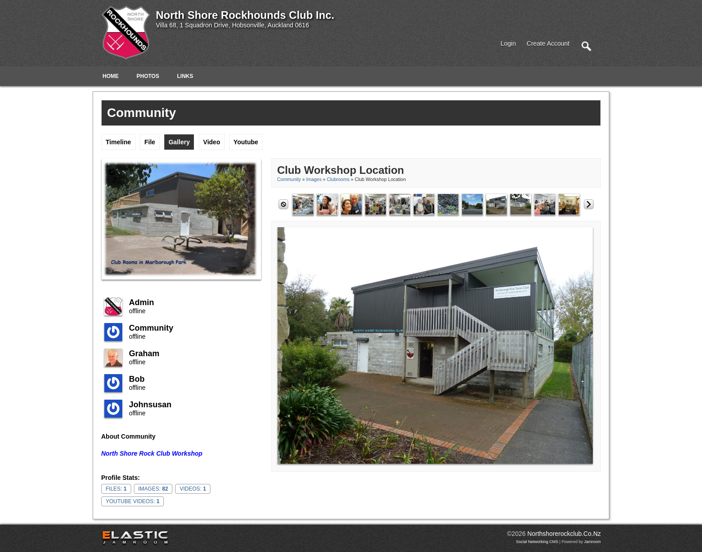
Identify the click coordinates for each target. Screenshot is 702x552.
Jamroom (592, 541)
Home (111, 76)
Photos (148, 76)
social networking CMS (537, 541)
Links (185, 76)
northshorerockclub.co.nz (564, 533)
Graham (144, 353)
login (508, 43)
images (313, 179)
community (151, 327)
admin (141, 302)
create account (547, 43)
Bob (137, 379)
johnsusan (150, 404)
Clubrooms (338, 179)
